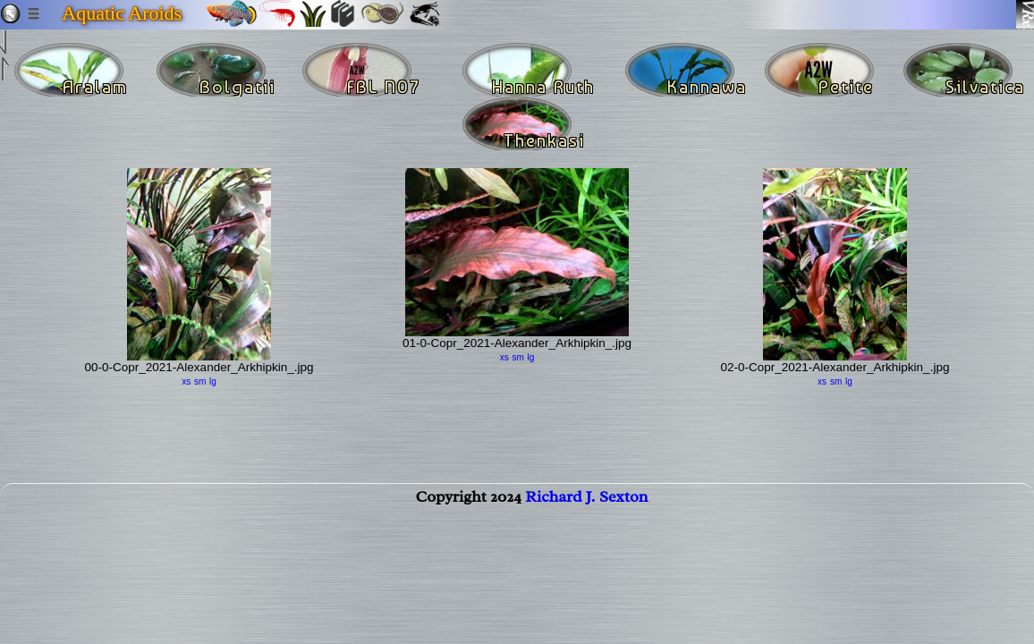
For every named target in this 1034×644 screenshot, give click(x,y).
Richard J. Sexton (586, 507)
